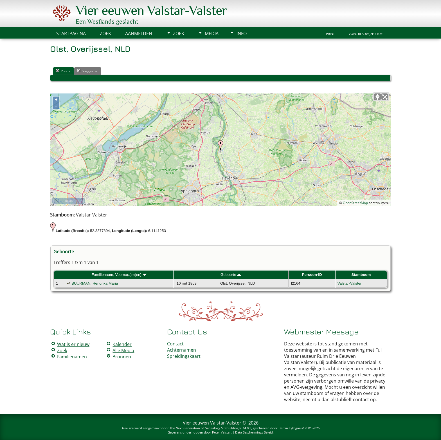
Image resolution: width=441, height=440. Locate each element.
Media (212, 33)
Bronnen (121, 357)
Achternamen (181, 350)
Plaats (63, 70)
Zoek (178, 33)
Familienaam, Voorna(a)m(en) (119, 275)
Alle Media (123, 350)
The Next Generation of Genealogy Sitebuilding (204, 428)
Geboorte (230, 275)
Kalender (122, 344)
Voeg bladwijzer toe (365, 34)
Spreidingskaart (184, 356)
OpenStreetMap (355, 202)
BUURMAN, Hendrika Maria (94, 283)
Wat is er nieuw (73, 344)
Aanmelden (138, 33)
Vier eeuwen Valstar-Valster (151, 10)
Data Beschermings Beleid (254, 432)
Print (330, 34)
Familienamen (72, 357)
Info (242, 33)
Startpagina (71, 33)
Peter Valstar (221, 432)
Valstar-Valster (349, 283)
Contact (175, 344)
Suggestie (87, 70)
